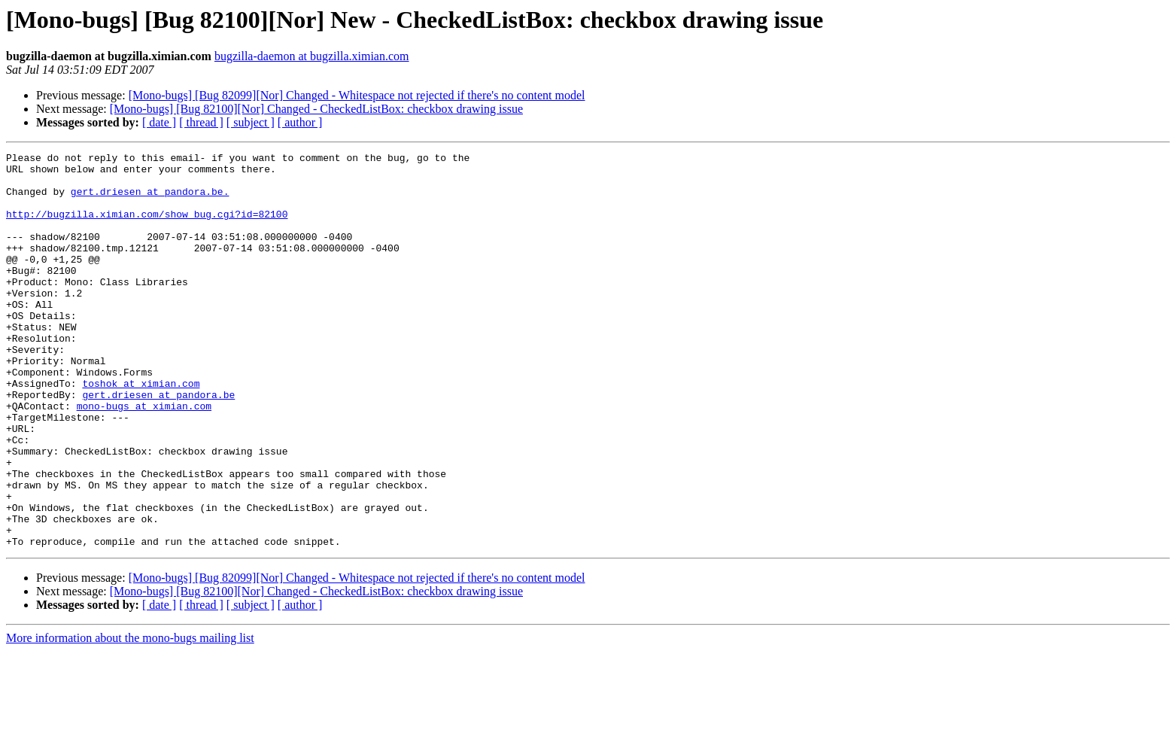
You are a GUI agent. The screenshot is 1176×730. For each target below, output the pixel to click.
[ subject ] (250, 122)
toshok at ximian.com (140, 430)
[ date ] (159, 122)
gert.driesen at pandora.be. (150, 200)
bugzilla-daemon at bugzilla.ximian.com (311, 56)
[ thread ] (201, 122)
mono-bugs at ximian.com (144, 457)
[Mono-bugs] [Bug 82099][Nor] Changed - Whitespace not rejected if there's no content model (357, 95)
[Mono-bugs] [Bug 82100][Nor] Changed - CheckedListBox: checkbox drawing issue (316, 108)
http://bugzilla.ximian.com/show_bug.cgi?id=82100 (146, 227)
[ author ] (300, 122)
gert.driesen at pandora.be (158, 444)
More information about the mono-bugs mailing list (130, 716)
